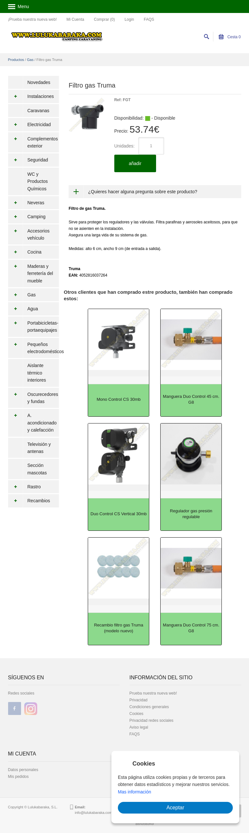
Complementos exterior (33, 142)
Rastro (24, 486)
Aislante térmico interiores (37, 373)
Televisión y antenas (39, 448)
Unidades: (124, 146)
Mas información (134, 791)
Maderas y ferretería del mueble (30, 273)
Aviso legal (139, 727)
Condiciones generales (149, 707)
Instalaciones (31, 96)
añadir (135, 163)
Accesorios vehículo (29, 234)
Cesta (230, 37)
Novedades (39, 82)
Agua (23, 308)
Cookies (136, 713)
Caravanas (39, 110)
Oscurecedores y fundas (33, 398)
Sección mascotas (37, 469)
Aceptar (175, 807)
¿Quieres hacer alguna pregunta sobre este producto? (142, 191)
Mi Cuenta (75, 19)
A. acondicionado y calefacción (32, 422)
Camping (27, 216)
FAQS (149, 19)
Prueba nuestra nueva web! (153, 693)
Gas (30, 60)
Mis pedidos (18, 776)
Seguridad (28, 159)
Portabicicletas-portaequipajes (33, 326)
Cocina (25, 251)
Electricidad (29, 124)
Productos (16, 60)
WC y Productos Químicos (38, 181)
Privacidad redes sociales (152, 720)
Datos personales (23, 770)
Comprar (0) (104, 19)
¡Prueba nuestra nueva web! (32, 19)
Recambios (29, 500)
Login (129, 19)
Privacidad (139, 700)
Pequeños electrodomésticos (33, 348)
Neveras (26, 202)
